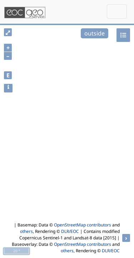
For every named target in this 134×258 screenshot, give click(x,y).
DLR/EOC (70, 231)
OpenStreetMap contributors (82, 225)
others (26, 231)
